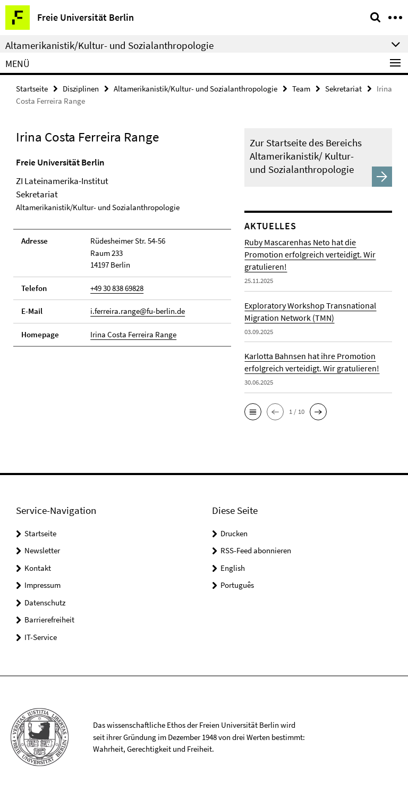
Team (301, 89)
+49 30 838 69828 (116, 288)
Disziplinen (81, 89)
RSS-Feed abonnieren (255, 550)
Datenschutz (44, 602)
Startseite (32, 89)
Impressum (42, 585)
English (232, 568)
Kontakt (37, 568)
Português (237, 585)
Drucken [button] (234, 533)
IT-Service (40, 637)
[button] (252, 411)
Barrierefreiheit (49, 619)
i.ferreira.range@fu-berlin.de (137, 311)
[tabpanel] (122, 251)
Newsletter (42, 550)
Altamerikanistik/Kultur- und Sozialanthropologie (195, 89)
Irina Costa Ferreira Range (133, 334)
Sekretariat (343, 89)
